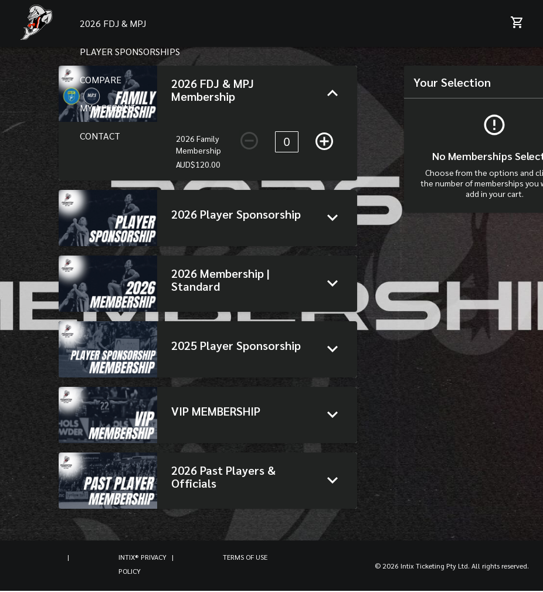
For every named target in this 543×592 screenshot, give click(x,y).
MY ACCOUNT (108, 107)
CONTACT (100, 136)
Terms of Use (245, 557)
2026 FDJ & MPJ (113, 23)
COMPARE (100, 79)
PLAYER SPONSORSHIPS (130, 51)
